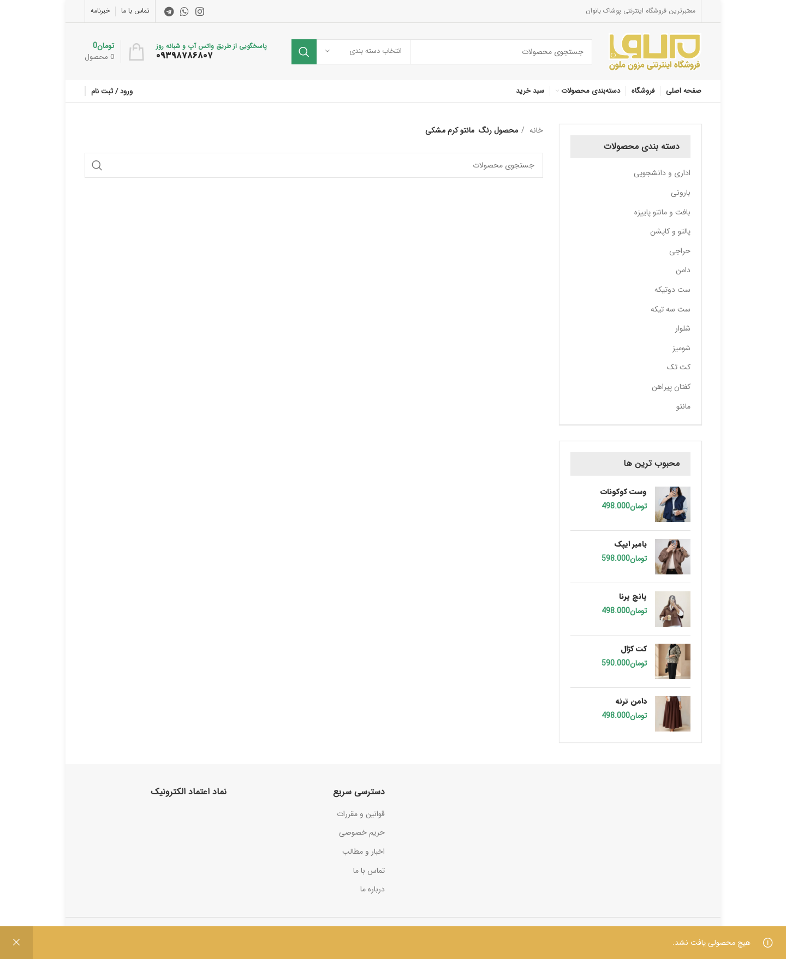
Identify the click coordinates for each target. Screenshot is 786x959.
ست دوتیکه (672, 290)
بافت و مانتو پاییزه (662, 212)
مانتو (683, 406)
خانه (535, 130)
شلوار (682, 328)
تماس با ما (369, 871)
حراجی (679, 251)
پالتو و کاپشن (670, 231)
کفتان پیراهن (671, 387)
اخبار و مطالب (363, 852)
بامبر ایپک (631, 544)
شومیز (681, 348)
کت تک (678, 367)
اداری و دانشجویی (662, 173)
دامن (683, 270)
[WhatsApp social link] (184, 11)
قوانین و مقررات (361, 814)
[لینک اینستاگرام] (199, 11)
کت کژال (634, 649)
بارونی (680, 193)
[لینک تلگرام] (169, 11)
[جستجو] (441, 51)
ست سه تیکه (670, 309)
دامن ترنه (631, 701)
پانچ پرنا (633, 596)
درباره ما (372, 889)
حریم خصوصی (362, 832)
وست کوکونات (623, 492)
